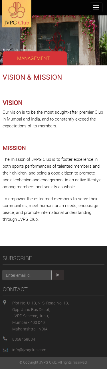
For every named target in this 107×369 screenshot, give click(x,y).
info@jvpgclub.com (29, 349)
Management (23, 49)
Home (6, 49)
